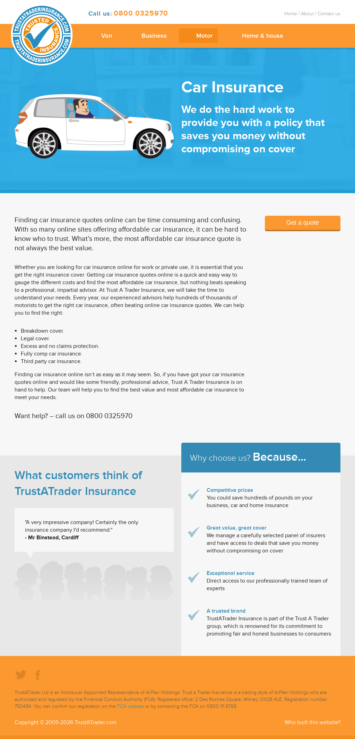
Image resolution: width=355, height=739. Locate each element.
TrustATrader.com (95, 722)
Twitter (21, 674)
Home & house (262, 35)
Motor (204, 35)
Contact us (329, 14)
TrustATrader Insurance (41, 34)
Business (154, 35)
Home (290, 14)
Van (106, 35)
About (307, 14)
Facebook (38, 674)
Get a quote (302, 222)
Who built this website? (312, 722)
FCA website (130, 706)
